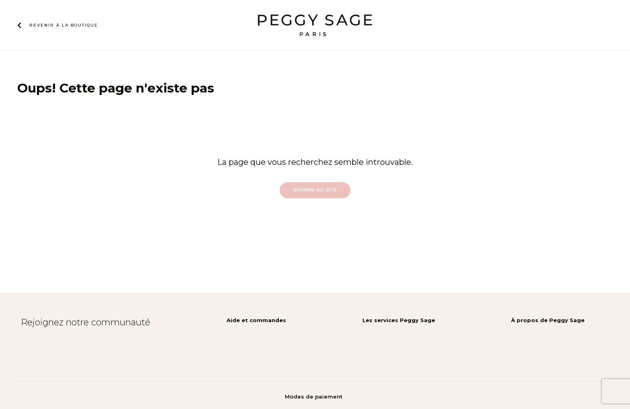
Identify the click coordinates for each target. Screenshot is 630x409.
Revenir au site (315, 190)
